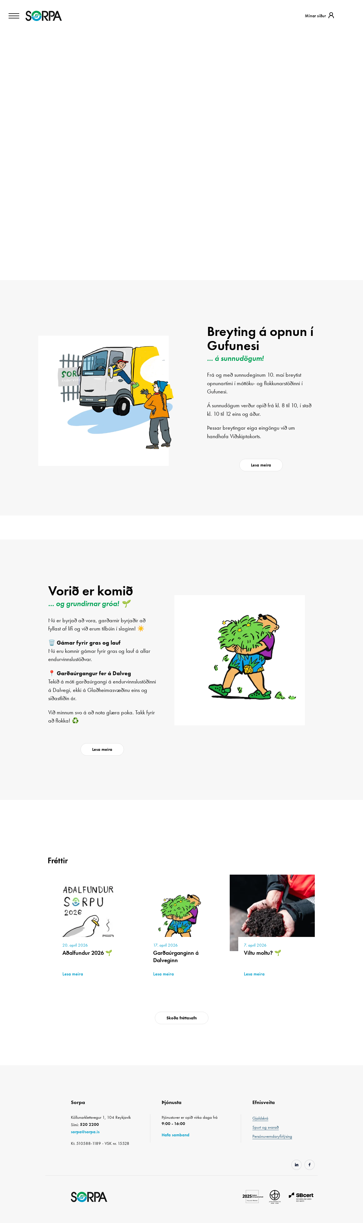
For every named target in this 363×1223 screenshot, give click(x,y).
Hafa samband (175, 1134)
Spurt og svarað (265, 1127)
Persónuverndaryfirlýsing (272, 1136)
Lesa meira (261, 465)
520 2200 (89, 1124)
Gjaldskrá (260, 1118)
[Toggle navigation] (14, 15)
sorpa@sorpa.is (85, 1131)
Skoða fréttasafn (181, 1017)
